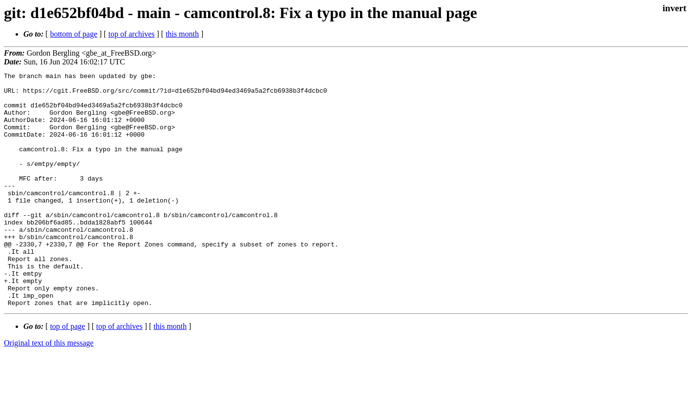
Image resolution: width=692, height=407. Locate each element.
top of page (67, 373)
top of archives (131, 34)
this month (182, 34)
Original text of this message (49, 390)
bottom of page (73, 34)
